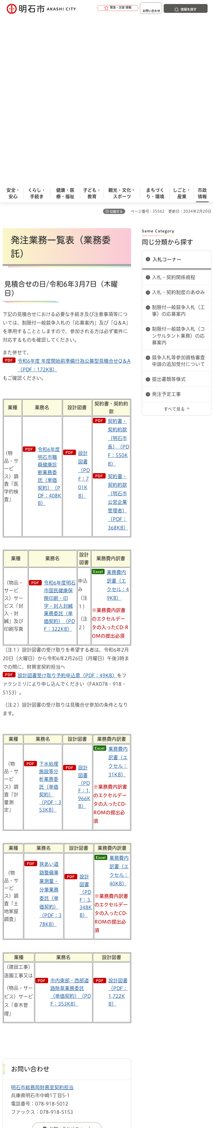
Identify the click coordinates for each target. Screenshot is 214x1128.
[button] (101, 9)
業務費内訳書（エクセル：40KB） (119, 703)
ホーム (8, 993)
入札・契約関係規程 (173, 109)
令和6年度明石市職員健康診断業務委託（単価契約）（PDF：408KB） (49, 308)
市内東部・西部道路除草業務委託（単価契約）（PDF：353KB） (70, 824)
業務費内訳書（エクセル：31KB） (118, 594)
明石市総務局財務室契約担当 (42, 919)
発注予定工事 (166, 226)
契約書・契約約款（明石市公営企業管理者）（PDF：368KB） (118, 334)
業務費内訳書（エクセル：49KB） (118, 417)
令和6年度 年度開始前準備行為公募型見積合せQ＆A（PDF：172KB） (74, 197)
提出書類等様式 (169, 211)
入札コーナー (166, 91)
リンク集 (101, 1020)
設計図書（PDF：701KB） (84, 306)
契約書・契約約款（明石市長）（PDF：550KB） (118, 274)
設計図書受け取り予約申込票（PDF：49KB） (67, 507)
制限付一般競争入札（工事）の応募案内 (178, 143)
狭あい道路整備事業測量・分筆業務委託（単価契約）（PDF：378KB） (50, 726)
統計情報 (148, 1086)
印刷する (116, 43)
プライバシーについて (49, 1020)
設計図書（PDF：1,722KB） (118, 824)
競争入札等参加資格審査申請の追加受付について (178, 193)
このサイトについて (47, 1012)
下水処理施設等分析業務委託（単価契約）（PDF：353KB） (50, 619)
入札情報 (45, 993)
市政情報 (25, 993)
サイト (140, 1020)
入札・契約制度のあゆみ (178, 124)
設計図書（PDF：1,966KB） (84, 619)
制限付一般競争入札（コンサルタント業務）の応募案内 (178, 168)
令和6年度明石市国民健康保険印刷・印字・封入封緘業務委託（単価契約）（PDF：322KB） (60, 438)
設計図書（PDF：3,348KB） (85, 728)
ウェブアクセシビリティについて (121, 1012)
